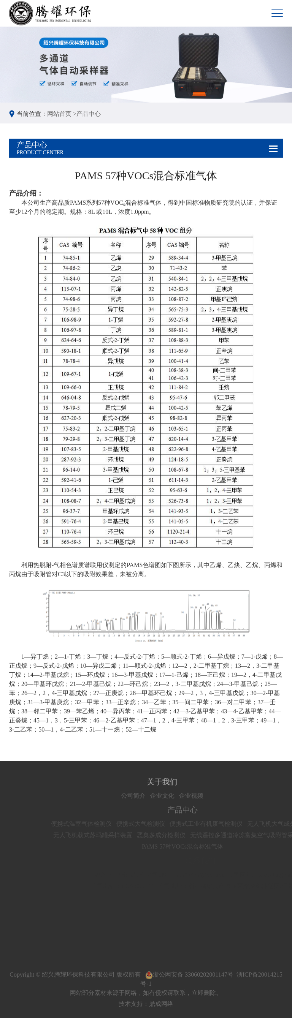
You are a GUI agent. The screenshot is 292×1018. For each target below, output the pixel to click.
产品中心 (88, 114)
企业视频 (205, 795)
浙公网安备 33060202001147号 (189, 974)
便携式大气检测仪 (156, 823)
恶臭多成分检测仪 (176, 835)
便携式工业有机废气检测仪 (221, 823)
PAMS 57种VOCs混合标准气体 (198, 846)
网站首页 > (61, 114)
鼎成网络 (161, 1004)
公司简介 (147, 795)
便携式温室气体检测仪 (97, 823)
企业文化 (176, 795)
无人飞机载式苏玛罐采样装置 (108, 835)
